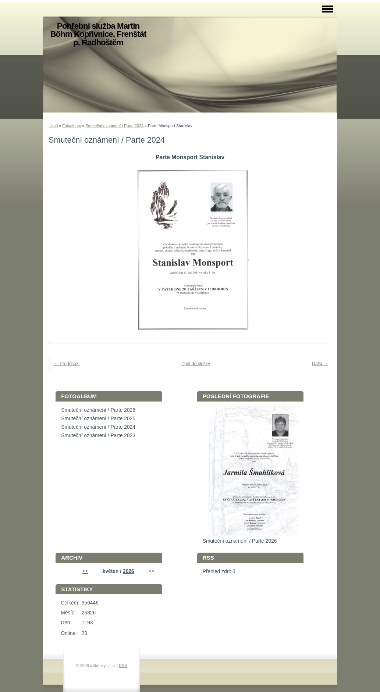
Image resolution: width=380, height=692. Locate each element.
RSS (123, 665)
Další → (320, 363)
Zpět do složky (196, 363)
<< (85, 571)
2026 (128, 571)
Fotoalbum (71, 126)
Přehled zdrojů (219, 571)
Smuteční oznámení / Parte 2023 (98, 435)
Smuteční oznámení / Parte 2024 (114, 126)
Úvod (53, 126)
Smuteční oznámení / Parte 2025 (98, 418)
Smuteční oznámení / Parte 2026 (98, 410)
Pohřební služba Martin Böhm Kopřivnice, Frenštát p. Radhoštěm (98, 34)
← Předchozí (66, 363)
